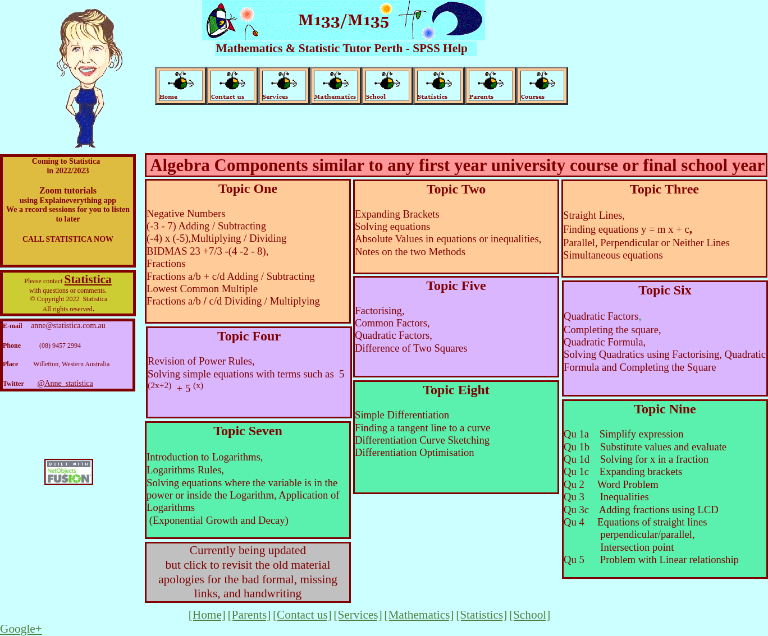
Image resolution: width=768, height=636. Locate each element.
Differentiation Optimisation (414, 452)
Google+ (21, 628)
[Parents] (249, 614)
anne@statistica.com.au (68, 325)
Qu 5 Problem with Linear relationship (651, 559)
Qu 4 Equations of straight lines (637, 522)
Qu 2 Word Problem (612, 484)
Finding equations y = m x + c (626, 229)
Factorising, (380, 310)
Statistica (88, 279)
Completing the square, (612, 329)
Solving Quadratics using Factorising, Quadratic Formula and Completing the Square (665, 360)
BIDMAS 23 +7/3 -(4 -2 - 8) (206, 251)
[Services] (357, 614)
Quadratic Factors (601, 316)
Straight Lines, (594, 215)
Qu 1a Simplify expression (624, 434)
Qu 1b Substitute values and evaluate (645, 447)
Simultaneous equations (613, 255)
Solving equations (392, 226)
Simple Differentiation (402, 415)
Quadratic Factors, (393, 335)
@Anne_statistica (65, 383)
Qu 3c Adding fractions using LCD (641, 509)
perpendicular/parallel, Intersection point (637, 540)
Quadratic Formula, (605, 342)
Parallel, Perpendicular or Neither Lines (646, 242)
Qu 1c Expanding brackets (624, 471)
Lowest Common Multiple (202, 288)
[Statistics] (481, 614)
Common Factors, (392, 323)
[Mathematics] (419, 614)
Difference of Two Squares (411, 348)
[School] (529, 614)
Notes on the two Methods (410, 251)
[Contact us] (302, 614)
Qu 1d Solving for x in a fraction (636, 459)
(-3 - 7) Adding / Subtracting (206, 226)
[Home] (207, 614)
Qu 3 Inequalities (609, 497)
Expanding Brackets (397, 214)
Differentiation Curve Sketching (422, 440)
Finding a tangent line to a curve (422, 428)
